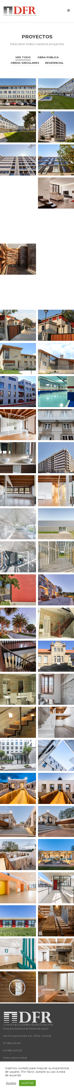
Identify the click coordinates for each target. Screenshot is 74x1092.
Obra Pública (48, 57)
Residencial (54, 62)
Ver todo (23, 57)
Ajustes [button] (11, 1083)
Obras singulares (25, 62)
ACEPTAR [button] (27, 1083)
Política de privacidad (15, 1057)
